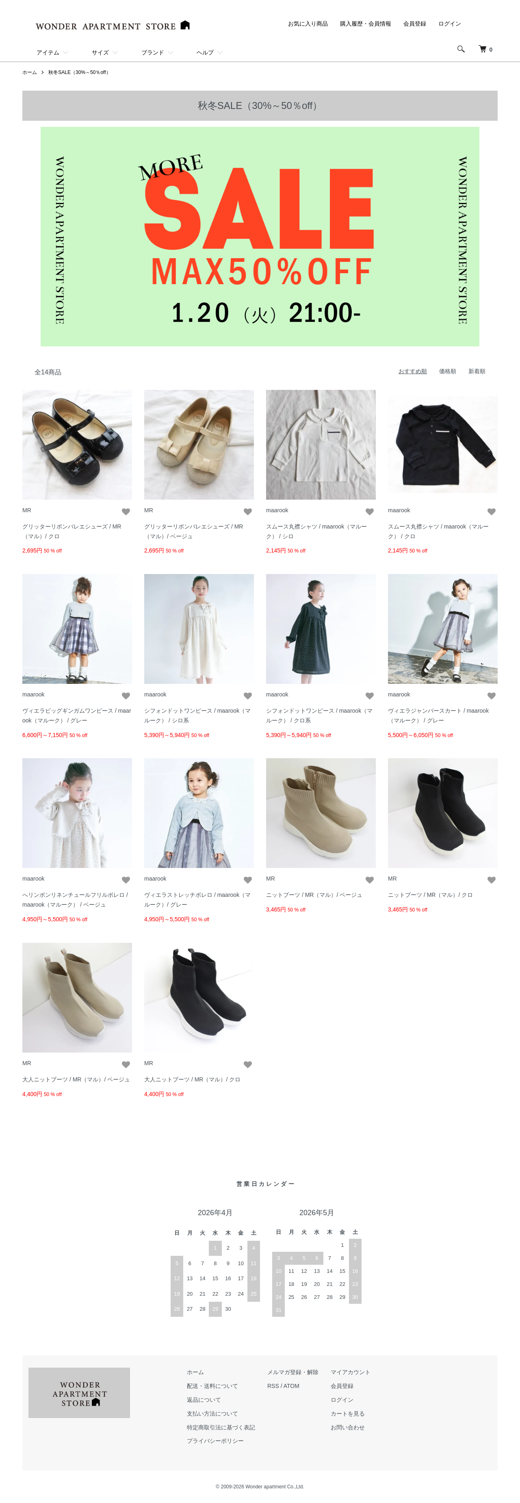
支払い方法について (212, 1413)
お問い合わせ (348, 1427)
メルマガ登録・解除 (292, 1372)
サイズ (100, 52)
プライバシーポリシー (215, 1441)
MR (26, 510)
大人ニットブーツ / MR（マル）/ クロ (192, 1079)
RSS (273, 1386)
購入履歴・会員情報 (365, 23)
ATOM (291, 1386)
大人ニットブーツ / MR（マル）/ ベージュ (76, 1079)
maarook (277, 510)
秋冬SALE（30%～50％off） (79, 72)
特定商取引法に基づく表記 (221, 1427)
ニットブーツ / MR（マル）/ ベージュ (314, 895)
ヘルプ (205, 52)
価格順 (447, 371)
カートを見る (348, 1413)
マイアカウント (350, 1372)
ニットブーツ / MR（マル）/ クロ (430, 895)
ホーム (29, 72)
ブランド (152, 52)
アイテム (48, 52)
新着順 (476, 371)
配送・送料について (212, 1386)
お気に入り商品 (308, 23)
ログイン (449, 23)
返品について (204, 1399)
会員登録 (414, 23)
